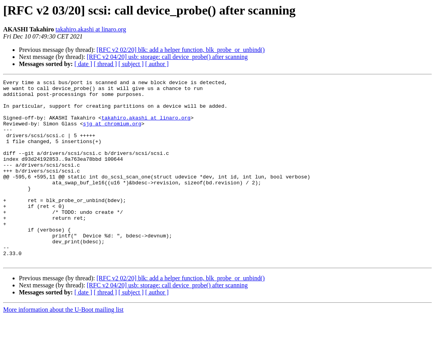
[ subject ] (131, 64)
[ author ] (157, 64)
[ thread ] (105, 64)
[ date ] (83, 64)
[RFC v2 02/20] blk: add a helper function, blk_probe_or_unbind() (180, 49)
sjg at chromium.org (112, 132)
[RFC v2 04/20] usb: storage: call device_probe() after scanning (167, 56)
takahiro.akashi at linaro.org (91, 29)
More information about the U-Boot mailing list (63, 346)
